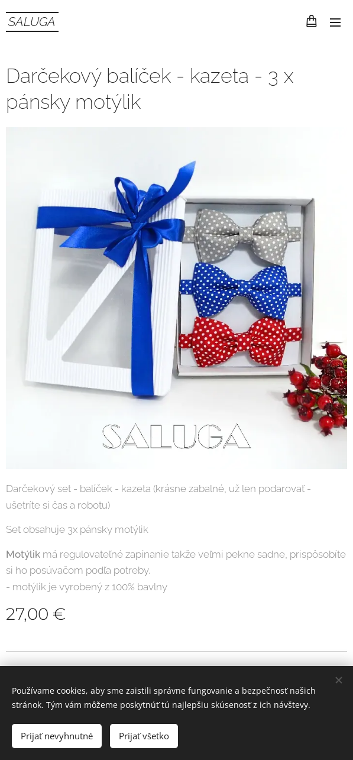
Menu (335, 22)
